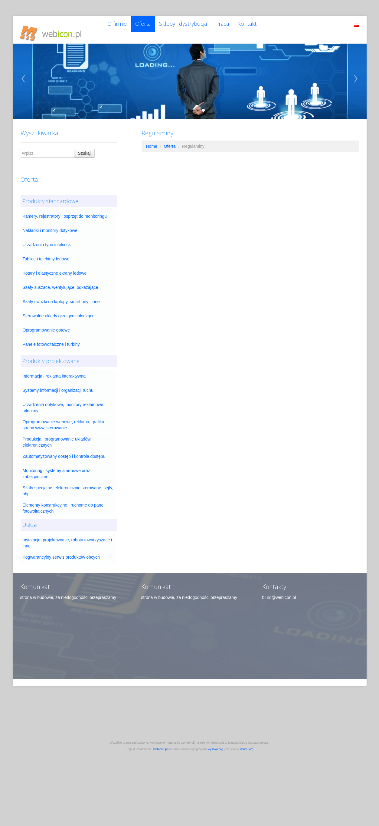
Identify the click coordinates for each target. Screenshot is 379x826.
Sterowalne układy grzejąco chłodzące (59, 311)
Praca (229, 27)
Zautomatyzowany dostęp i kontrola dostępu (64, 451)
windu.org (246, 744)
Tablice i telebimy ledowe (46, 254)
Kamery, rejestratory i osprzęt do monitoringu (65, 211)
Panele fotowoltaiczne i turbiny (51, 339)
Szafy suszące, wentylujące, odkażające (60, 282)
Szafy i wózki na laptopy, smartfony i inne (61, 296)
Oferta (146, 27)
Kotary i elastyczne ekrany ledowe (55, 268)
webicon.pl (160, 744)
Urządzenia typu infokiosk (47, 239)
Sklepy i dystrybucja (188, 27)
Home (151, 141)
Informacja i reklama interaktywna (54, 371)
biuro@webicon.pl (279, 592)
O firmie (118, 27)
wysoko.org (215, 744)
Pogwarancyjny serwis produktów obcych (61, 552)
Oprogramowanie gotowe (46, 325)
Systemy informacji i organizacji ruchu (58, 385)
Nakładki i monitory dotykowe (50, 225)
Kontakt (256, 27)
